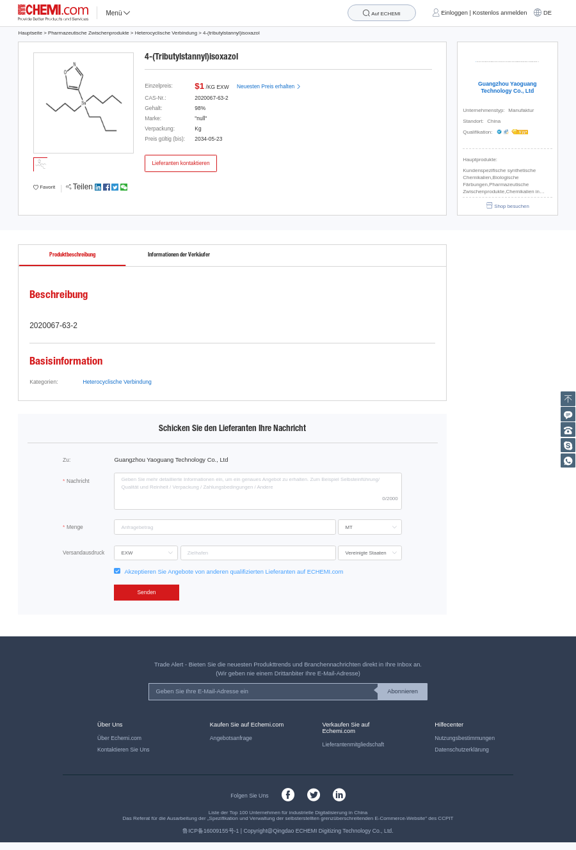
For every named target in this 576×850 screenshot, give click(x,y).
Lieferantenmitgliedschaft (354, 744)
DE (547, 13)
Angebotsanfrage (231, 738)
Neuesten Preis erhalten (269, 86)
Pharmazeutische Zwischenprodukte (88, 33)
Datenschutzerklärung (462, 749)
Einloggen (454, 13)
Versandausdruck (83, 552)
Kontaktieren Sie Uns (123, 749)
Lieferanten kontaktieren (180, 163)
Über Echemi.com (119, 738)
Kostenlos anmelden (500, 13)
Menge (75, 527)
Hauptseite (30, 33)
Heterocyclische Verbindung (166, 33)
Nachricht (78, 481)
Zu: (66, 460)
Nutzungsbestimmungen (465, 738)
